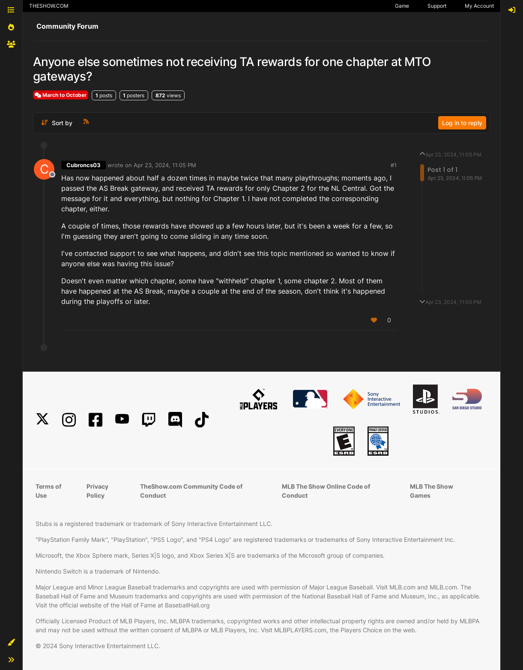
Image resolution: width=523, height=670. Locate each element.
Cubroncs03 (83, 165)
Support (436, 6)
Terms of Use (48, 491)
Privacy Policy (97, 491)
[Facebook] (95, 420)
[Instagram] (69, 420)
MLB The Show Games (431, 491)
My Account (479, 6)
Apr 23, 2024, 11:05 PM (165, 165)
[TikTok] (202, 420)
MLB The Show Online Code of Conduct (326, 491)
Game (402, 6)
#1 (394, 165)
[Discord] (175, 420)
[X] (42, 420)
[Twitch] (148, 420)
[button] (11, 642)
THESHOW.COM (49, 6)
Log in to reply (462, 122)
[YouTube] (122, 420)
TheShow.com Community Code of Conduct (191, 491)
